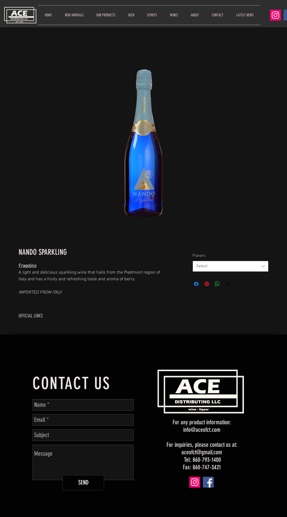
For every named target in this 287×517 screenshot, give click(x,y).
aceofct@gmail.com (202, 452)
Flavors (199, 255)
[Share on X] (228, 284)
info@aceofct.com (201, 429)
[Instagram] (275, 15)
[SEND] (83, 482)
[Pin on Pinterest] (206, 284)
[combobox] (230, 266)
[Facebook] (208, 482)
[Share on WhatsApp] (217, 284)
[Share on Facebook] (196, 284)
